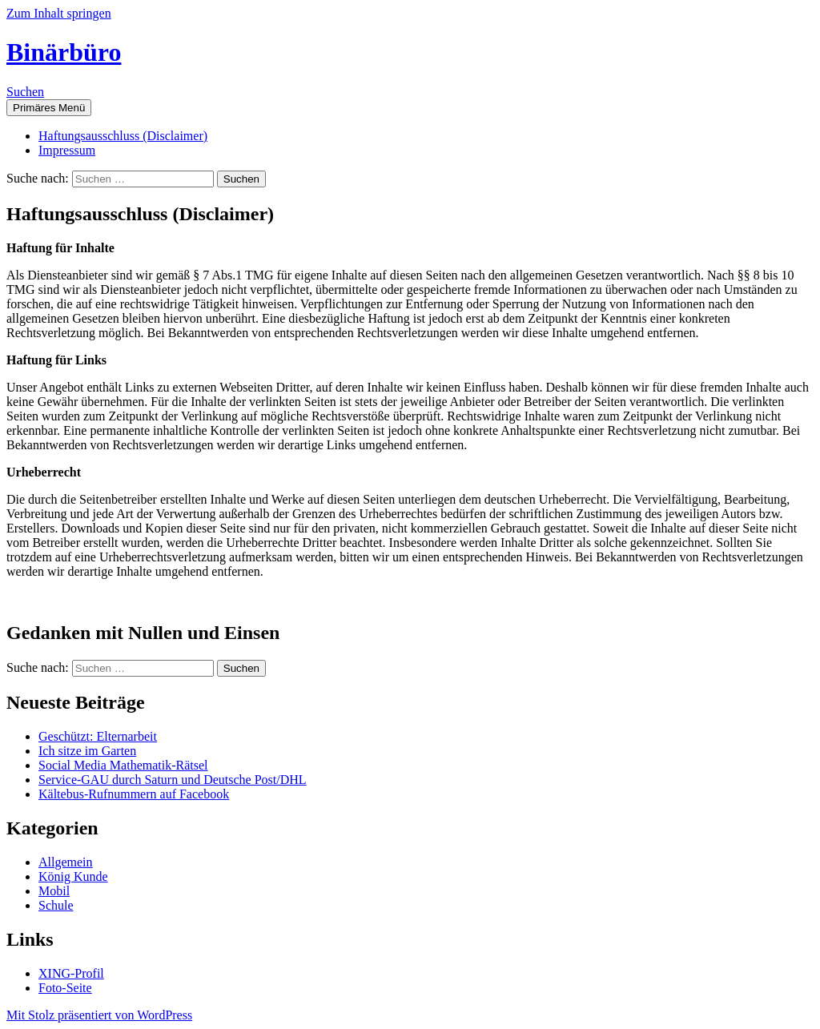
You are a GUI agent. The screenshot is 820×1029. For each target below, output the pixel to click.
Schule (56, 905)
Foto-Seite (65, 988)
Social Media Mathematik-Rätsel (123, 765)
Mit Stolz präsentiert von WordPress (99, 1015)
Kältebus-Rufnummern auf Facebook (133, 794)
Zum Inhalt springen (58, 13)
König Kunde (73, 876)
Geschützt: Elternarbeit (97, 736)
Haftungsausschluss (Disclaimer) (122, 136)
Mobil (54, 891)
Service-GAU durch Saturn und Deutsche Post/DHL (172, 779)
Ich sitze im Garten (87, 751)
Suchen (25, 91)
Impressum (66, 150)
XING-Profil (71, 973)
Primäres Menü (49, 108)
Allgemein (65, 862)
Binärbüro (63, 52)
